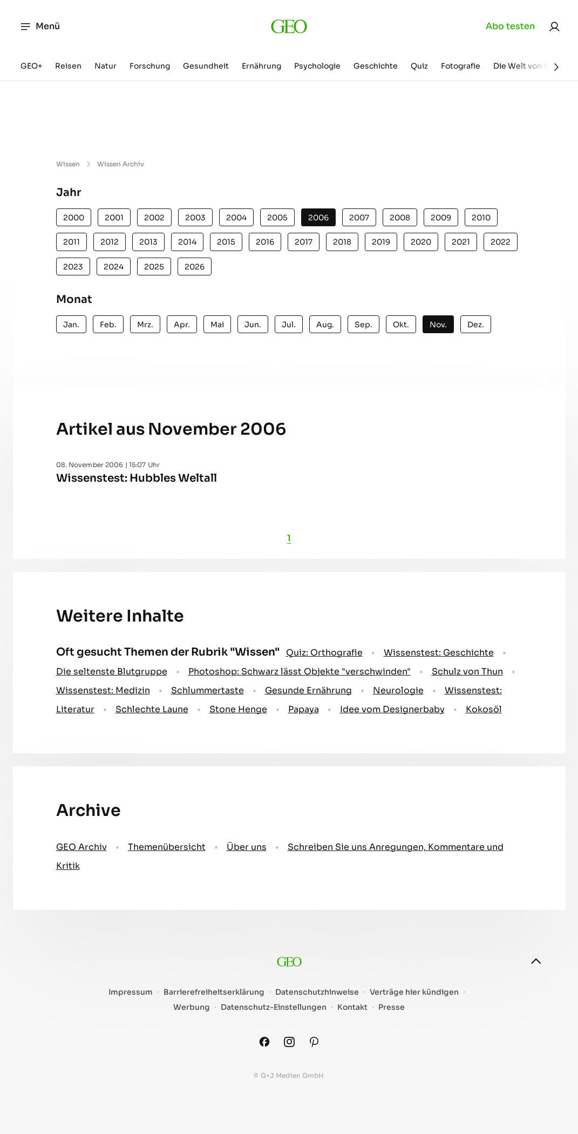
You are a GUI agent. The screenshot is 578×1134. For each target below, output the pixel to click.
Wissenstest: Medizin (103, 690)
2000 (73, 217)
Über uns (247, 847)
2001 (114, 217)
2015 (226, 242)
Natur (105, 66)
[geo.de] (289, 26)
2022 (501, 242)
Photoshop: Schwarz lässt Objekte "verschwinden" (299, 671)
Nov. (438, 324)
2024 (114, 267)
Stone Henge (238, 709)
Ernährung (261, 66)
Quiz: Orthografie (324, 652)
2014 (187, 242)
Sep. (363, 324)
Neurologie (398, 690)
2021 (461, 242)
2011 (71, 242)
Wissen (68, 164)
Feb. (108, 324)
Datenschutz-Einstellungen (274, 1007)
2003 (195, 217)
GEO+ (31, 66)
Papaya (303, 709)
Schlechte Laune (151, 709)
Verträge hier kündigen (414, 992)
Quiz (419, 66)
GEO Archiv (81, 847)
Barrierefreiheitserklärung (214, 992)
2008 (400, 217)
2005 (277, 217)
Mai (217, 324)
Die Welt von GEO (527, 66)
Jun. (252, 324)
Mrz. (145, 324)
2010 (481, 217)
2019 (381, 242)
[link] (554, 26)
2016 (265, 242)
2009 (441, 217)
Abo (510, 26)
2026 (195, 267)
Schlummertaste (207, 690)
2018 (342, 242)
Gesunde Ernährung (308, 690)
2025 (154, 267)
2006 (318, 217)
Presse (391, 1007)
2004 (236, 217)
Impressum (130, 992)
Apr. (182, 324)
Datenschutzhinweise (317, 992)
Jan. (71, 324)
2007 (359, 217)
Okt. (401, 324)
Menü (39, 26)
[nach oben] (536, 961)
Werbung (191, 1007)
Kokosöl (484, 709)
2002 (154, 217)
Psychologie (317, 66)
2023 (73, 267)
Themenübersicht (167, 847)
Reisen (68, 66)
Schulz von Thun (467, 671)
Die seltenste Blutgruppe (111, 671)
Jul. (289, 324)
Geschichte (375, 66)
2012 (109, 242)
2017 (303, 242)
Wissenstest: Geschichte (439, 652)
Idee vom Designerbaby (392, 709)
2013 (148, 242)
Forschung (150, 66)
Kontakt (352, 1007)
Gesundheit (206, 66)
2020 (421, 242)
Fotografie (460, 66)
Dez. (475, 324)
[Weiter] (556, 67)
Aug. (325, 324)
